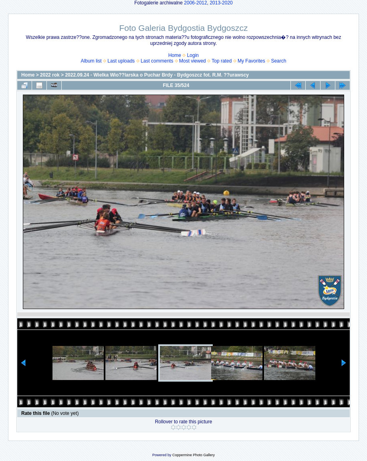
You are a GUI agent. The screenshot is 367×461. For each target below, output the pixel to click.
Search (278, 61)
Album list (91, 61)
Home (174, 55)
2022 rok (50, 75)
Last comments (157, 61)
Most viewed (192, 61)
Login (193, 55)
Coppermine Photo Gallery (193, 455)
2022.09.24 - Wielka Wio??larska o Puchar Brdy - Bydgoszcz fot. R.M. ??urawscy (157, 75)
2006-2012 (195, 3)
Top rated (222, 61)
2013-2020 (221, 3)
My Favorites (251, 61)
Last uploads (121, 61)
